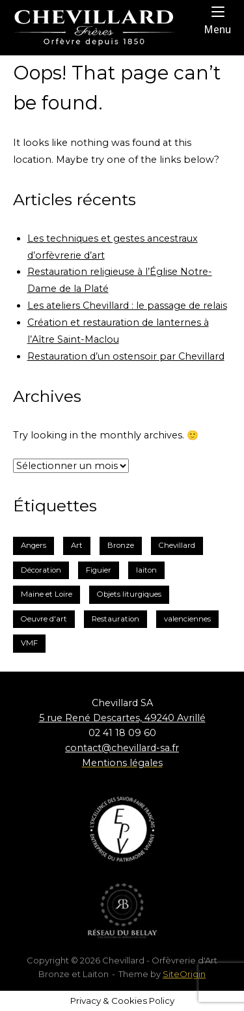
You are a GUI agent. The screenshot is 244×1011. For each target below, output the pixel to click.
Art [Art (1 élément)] (77, 545)
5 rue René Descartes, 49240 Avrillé (122, 718)
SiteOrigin (184, 974)
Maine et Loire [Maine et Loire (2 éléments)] (46, 594)
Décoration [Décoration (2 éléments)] (41, 570)
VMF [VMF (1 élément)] (29, 643)
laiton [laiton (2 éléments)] (146, 570)
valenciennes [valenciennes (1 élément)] (187, 618)
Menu (217, 20)
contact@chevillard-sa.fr (122, 748)
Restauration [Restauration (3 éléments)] (115, 618)
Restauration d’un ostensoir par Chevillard (125, 356)
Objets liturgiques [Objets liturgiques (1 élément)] (129, 594)
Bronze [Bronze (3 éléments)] (120, 545)
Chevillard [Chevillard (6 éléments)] (177, 545)
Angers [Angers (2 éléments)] (33, 545)
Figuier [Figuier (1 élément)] (98, 570)
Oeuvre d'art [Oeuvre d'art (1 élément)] (44, 618)
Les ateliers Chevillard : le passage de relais (127, 305)
